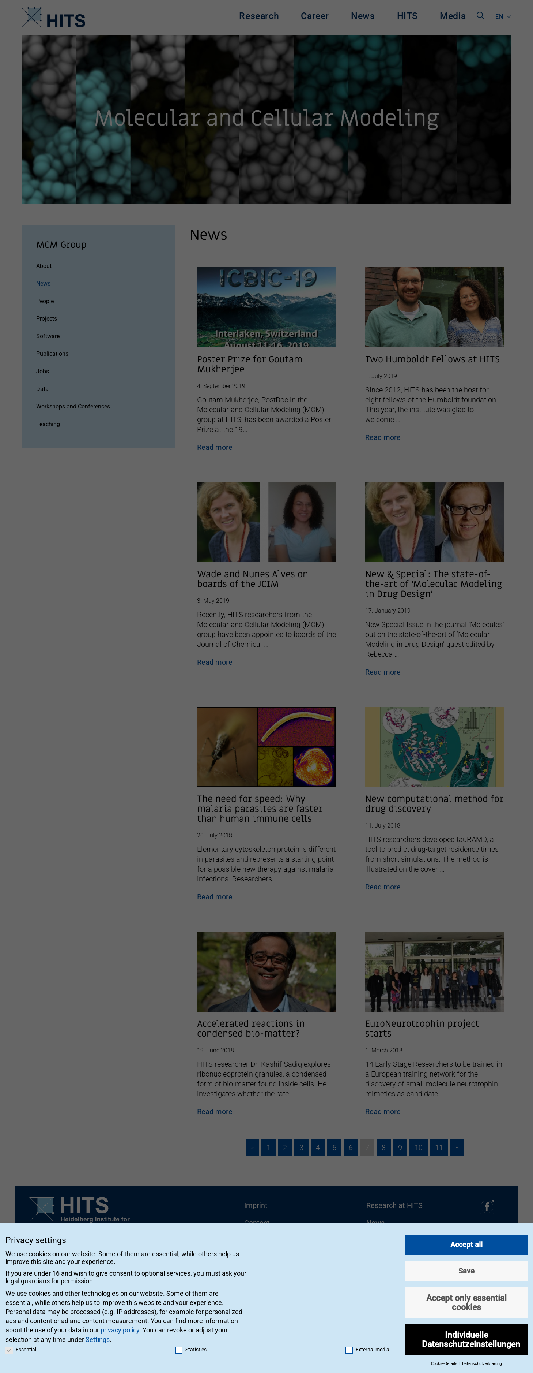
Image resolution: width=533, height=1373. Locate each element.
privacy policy (120, 1330)
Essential (20, 1349)
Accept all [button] (466, 1244)
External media (367, 1349)
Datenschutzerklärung (482, 1363)
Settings (98, 1339)
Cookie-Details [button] (444, 1363)
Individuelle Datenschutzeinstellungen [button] (471, 1339)
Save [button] (466, 1270)
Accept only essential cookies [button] (466, 1302)
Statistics (191, 1349)
